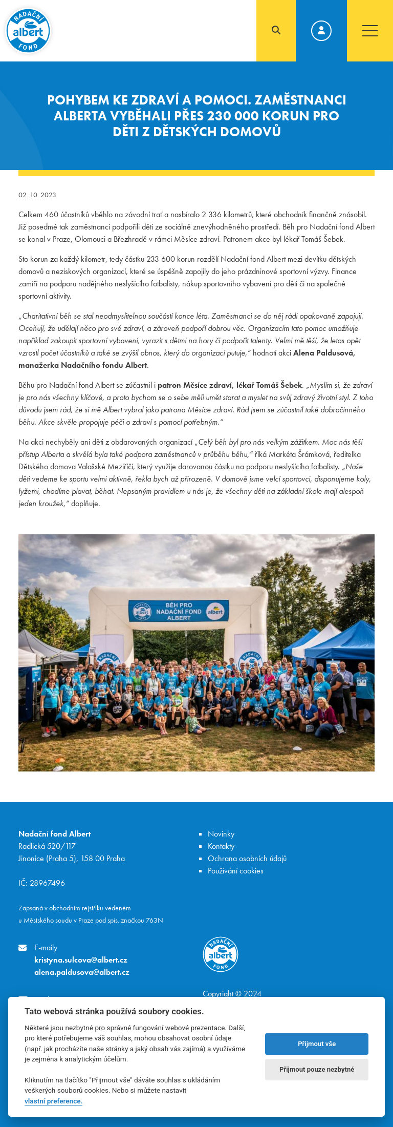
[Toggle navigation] (370, 30)
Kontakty (221, 846)
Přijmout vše (317, 1044)
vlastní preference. (53, 1101)
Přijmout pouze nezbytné (316, 1069)
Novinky (221, 833)
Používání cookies (236, 870)
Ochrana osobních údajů (247, 858)
